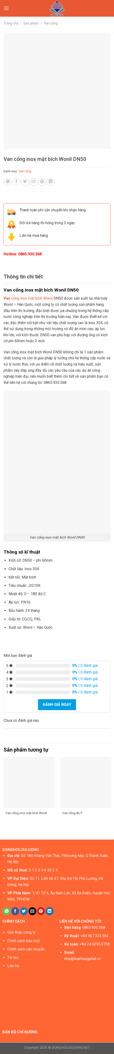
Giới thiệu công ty (21, 932)
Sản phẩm (31, 23)
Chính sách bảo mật (23, 941)
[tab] (57, 276)
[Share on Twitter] (25, 182)
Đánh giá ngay (57, 704)
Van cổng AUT (72, 813)
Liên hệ (13, 966)
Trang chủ (11, 23)
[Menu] (6, 8)
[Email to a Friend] (34, 182)
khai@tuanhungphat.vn (82, 958)
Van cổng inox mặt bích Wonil (26, 813)
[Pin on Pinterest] (42, 182)
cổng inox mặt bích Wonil (28, 298)
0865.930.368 (30, 254)
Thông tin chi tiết (23, 277)
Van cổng (51, 23)
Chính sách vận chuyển (25, 949)
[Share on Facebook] (16, 182)
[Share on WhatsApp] (8, 182)
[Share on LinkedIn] (51, 182)
